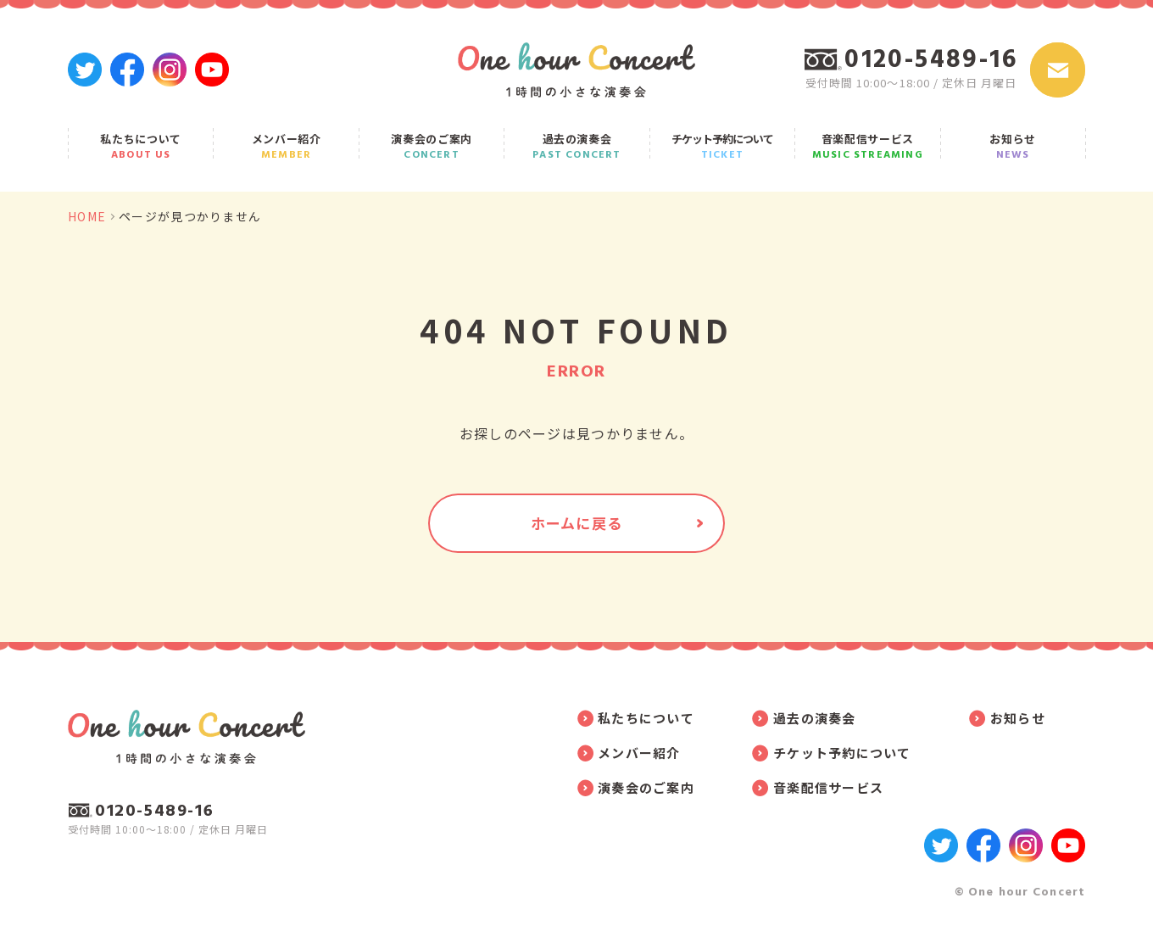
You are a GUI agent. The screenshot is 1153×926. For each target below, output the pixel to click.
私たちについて (141, 146)
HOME (87, 216)
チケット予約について (722, 146)
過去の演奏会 (576, 146)
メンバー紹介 (286, 146)
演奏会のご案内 (431, 146)
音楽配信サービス (867, 146)
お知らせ (1013, 146)
